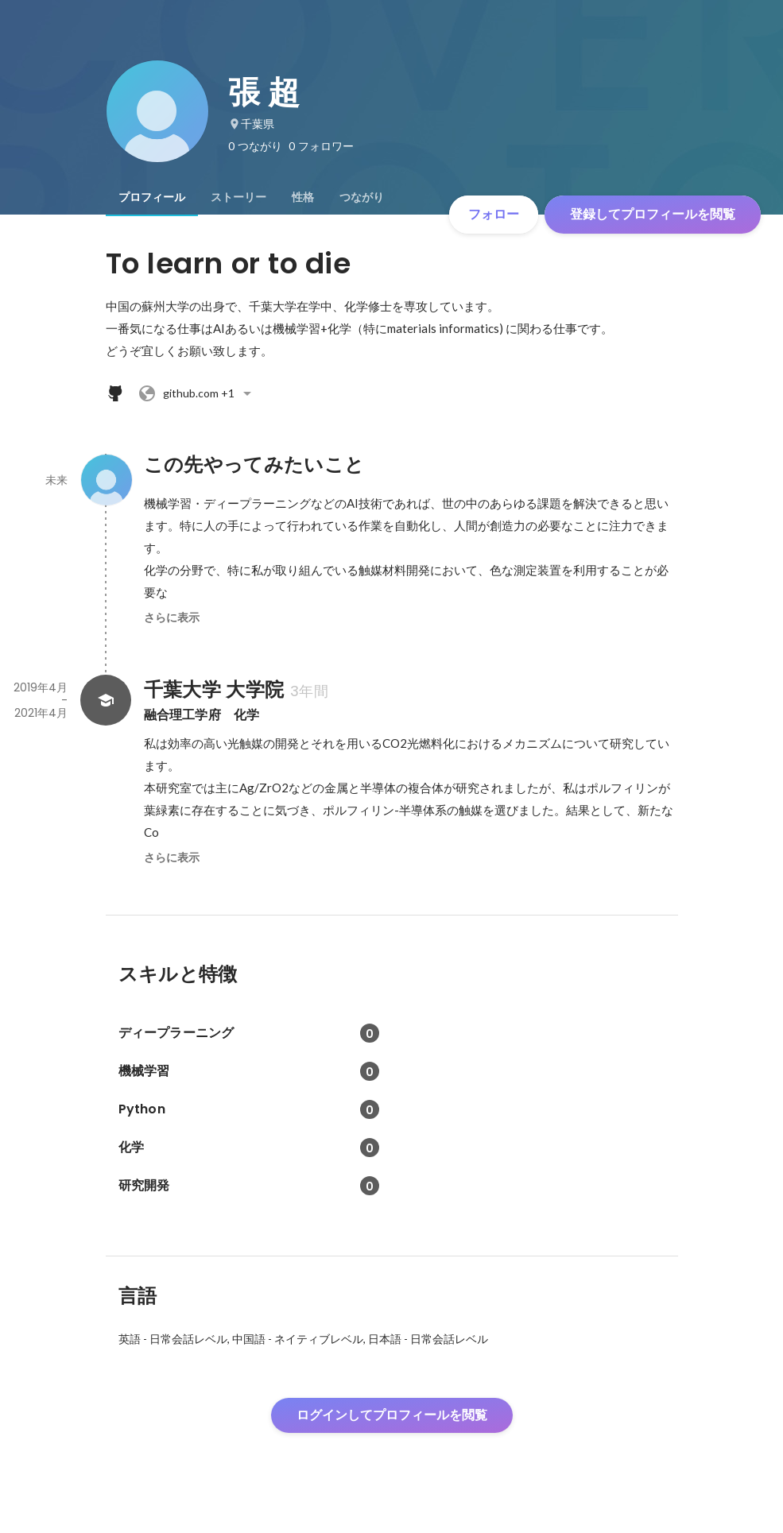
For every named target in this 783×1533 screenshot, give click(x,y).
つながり (361, 197)
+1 (197, 393)
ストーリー (238, 197)
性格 (303, 197)
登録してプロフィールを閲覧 (652, 214)
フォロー (493, 214)
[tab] (152, 197)
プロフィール (151, 197)
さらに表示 (172, 617)
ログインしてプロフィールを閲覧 (392, 1415)
